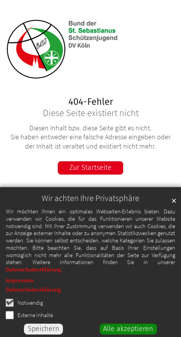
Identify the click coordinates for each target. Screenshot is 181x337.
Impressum (20, 285)
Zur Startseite (90, 167)
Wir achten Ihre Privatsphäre (90, 203)
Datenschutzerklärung (33, 274)
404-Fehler (90, 101)
